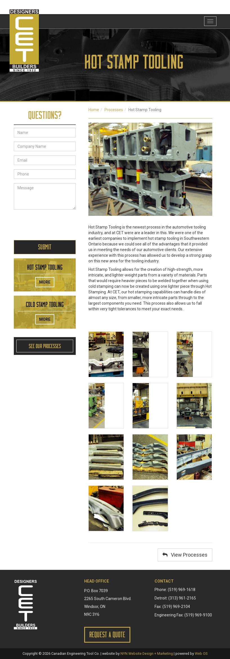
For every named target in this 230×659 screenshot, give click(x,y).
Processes (113, 109)
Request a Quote (107, 634)
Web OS (201, 653)
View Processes (184, 555)
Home (93, 109)
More (44, 282)
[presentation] (56, 225)
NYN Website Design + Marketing (146, 653)
